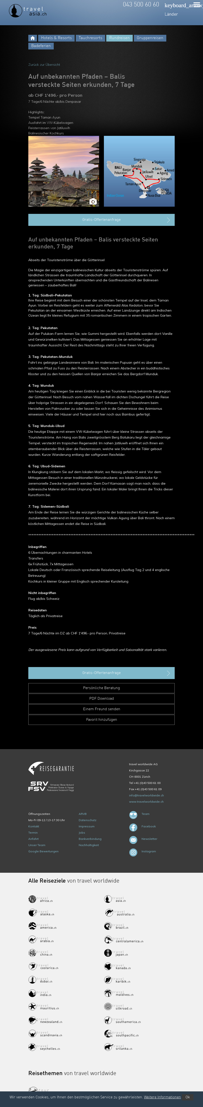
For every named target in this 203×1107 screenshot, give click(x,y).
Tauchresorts (90, 38)
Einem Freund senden (101, 709)
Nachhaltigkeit (89, 845)
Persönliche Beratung (101, 688)
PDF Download (101, 699)
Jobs (82, 832)
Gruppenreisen (150, 38)
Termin (33, 832)
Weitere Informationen (162, 1097)
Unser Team (36, 845)
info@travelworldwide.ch (146, 795)
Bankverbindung (90, 839)
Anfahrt (33, 839)
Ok (187, 1097)
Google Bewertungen (43, 851)
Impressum (87, 826)
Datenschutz (87, 820)
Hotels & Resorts (56, 38)
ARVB (83, 814)
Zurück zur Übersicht (44, 64)
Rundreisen (119, 38)
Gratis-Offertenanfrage (126, 220)
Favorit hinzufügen (101, 720)
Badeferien (41, 46)
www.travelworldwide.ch (146, 801)
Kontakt (33, 826)
